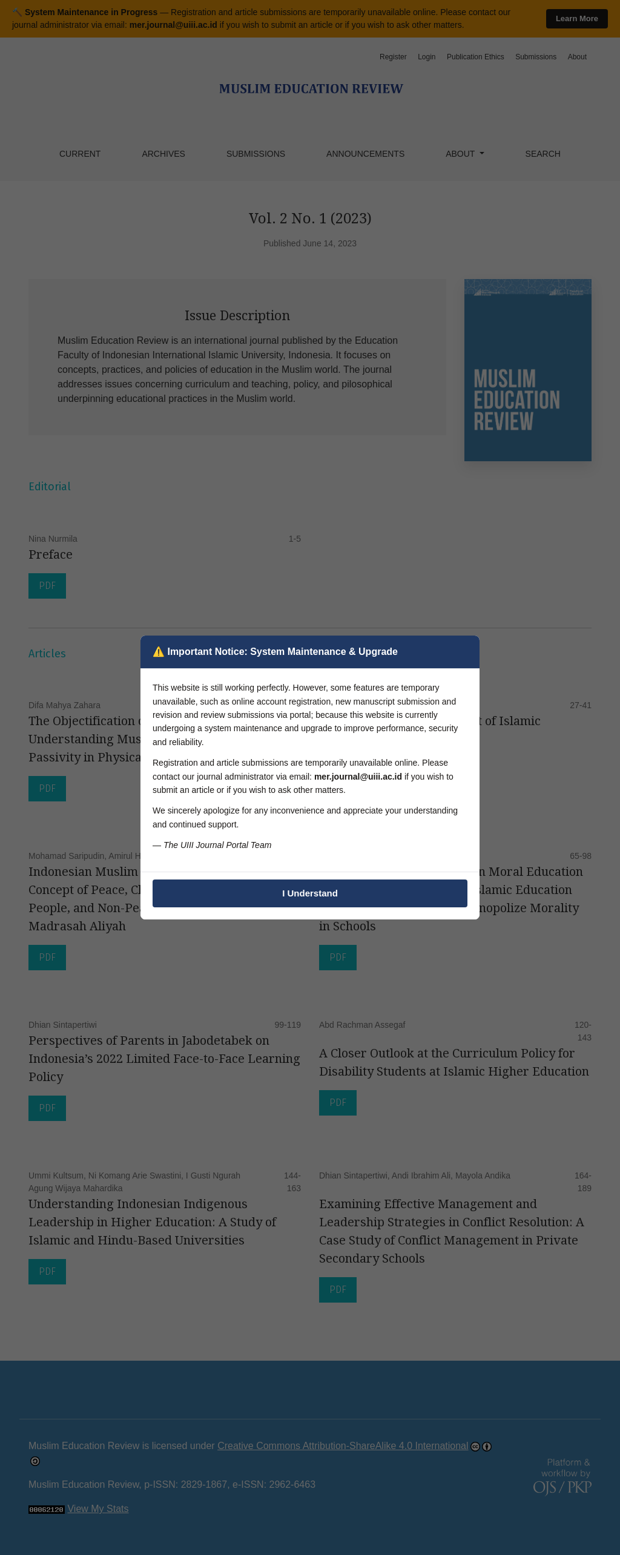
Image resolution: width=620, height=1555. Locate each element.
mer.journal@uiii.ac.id (358, 776)
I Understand (310, 893)
